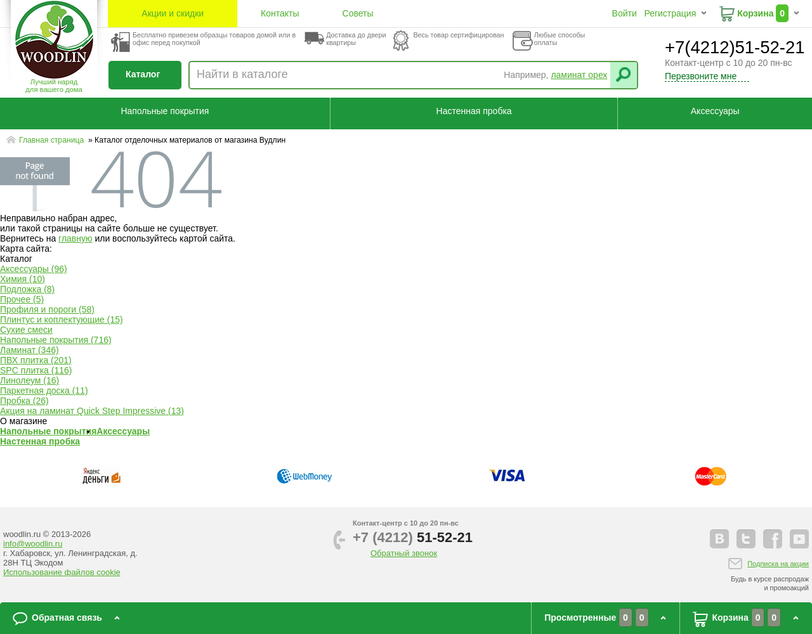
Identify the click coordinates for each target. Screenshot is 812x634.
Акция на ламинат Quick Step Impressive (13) (92, 411)
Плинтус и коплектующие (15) (61, 319)
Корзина (755, 13)
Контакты (280, 13)
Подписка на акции (778, 563)
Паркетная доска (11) (44, 390)
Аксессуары (715, 111)
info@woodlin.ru (32, 543)
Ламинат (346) (29, 350)
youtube (799, 538)
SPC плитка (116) (36, 370)
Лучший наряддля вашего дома (53, 85)
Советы (358, 13)
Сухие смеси (26, 330)
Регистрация (670, 13)
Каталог (143, 74)
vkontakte (719, 538)
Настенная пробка (474, 111)
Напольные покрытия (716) (56, 340)
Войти (624, 13)
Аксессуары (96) (33, 269)
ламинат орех (579, 75)
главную (75, 238)
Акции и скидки (172, 13)
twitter (746, 538)
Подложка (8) (27, 289)
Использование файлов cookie (62, 572)
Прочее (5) (22, 299)
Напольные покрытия (165, 111)
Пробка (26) (24, 401)
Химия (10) (22, 279)
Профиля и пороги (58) (47, 309)
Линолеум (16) (29, 380)
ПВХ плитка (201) (36, 360)
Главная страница (52, 140)
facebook (772, 538)
